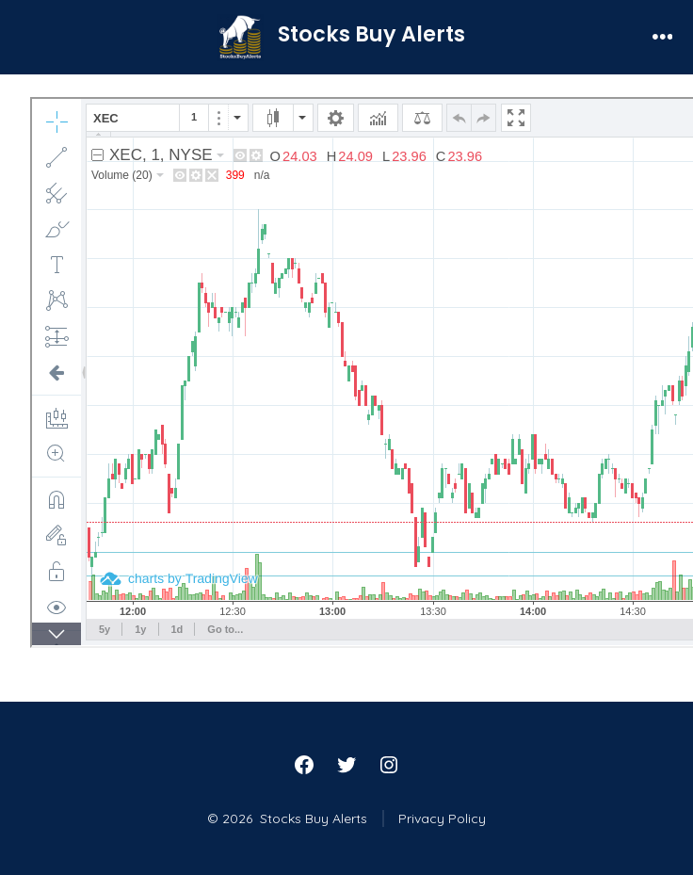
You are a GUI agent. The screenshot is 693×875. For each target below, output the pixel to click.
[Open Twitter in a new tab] (346, 765)
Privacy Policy (442, 818)
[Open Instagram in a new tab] (389, 765)
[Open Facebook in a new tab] (304, 765)
